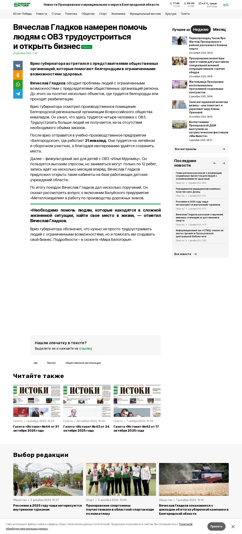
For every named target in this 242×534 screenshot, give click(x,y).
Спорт (103, 13)
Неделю (201, 29)
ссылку (85, 348)
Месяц (219, 29)
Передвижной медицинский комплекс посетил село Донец (198, 190)
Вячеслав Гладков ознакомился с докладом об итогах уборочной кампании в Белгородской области (194, 509)
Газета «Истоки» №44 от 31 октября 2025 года (36, 428)
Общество (88, 13)
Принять (216, 526)
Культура (170, 13)
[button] (215, 163)
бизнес (51, 362)
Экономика (118, 13)
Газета (185, 13)
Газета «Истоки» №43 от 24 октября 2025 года (86, 428)
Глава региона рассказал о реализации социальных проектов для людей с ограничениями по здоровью (199, 176)
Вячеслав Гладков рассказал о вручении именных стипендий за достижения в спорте (199, 217)
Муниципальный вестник (145, 13)
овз (35, 362)
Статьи (56, 13)
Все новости (182, 254)
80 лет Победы (22, 13)
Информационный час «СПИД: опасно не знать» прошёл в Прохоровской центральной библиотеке (199, 233)
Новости (41, 13)
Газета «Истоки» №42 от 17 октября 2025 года (136, 428)
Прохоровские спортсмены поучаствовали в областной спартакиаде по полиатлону (120, 509)
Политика (71, 13)
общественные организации (83, 362)
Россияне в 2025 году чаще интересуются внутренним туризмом (198, 203)
